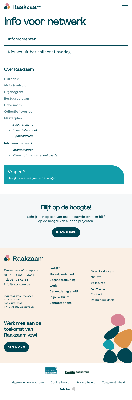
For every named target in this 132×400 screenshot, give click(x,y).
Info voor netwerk (18, 143)
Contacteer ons (61, 303)
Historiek (11, 79)
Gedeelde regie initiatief (65, 291)
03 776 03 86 (19, 279)
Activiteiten (99, 288)
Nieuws (96, 277)
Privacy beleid (85, 382)
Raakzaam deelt (102, 300)
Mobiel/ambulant (62, 274)
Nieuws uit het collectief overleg (35, 155)
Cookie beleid (60, 382)
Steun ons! (16, 347)
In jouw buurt (59, 297)
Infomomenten (23, 150)
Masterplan (13, 118)
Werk (53, 285)
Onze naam (13, 105)
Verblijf (55, 268)
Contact (96, 294)
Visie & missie (15, 85)
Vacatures (98, 283)
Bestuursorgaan (16, 98)
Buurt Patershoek (24, 130)
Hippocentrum (22, 136)
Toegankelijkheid (113, 382)
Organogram (13, 92)
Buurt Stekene (22, 124)
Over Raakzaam (102, 271)
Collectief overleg (18, 111)
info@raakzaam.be (17, 284)
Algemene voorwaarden (27, 382)
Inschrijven (66, 232)
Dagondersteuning (63, 280)
